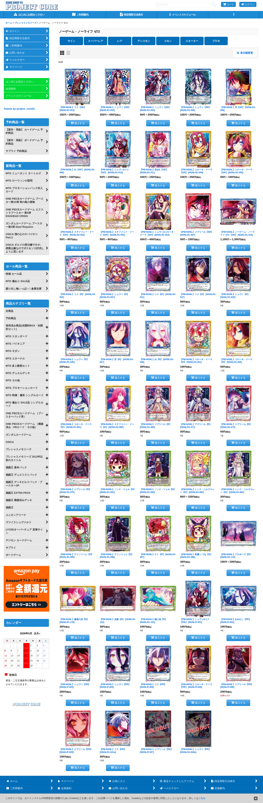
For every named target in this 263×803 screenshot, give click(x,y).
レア (119, 40)
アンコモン (143, 40)
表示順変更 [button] (245, 52)
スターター (192, 40)
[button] (233, 14)
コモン (168, 40)
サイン (71, 40)
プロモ (216, 40)
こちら (201, 798)
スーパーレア (95, 40)
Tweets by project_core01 (19, 108)
